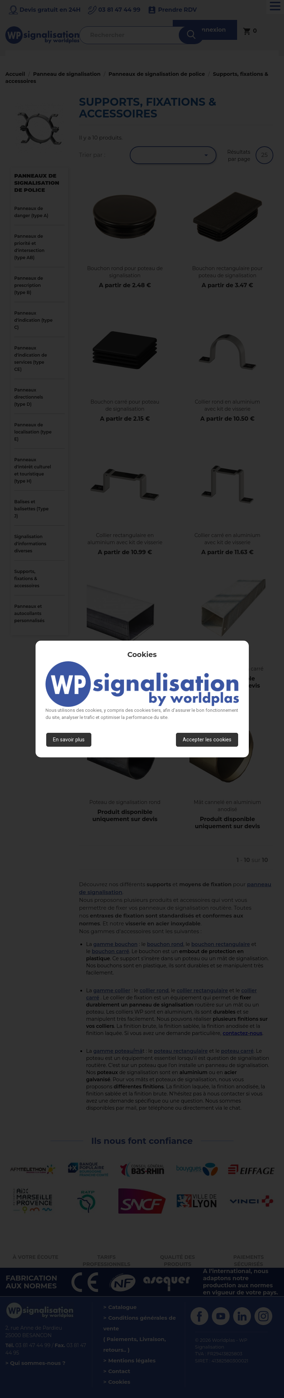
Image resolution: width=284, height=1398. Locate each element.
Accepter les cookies (207, 740)
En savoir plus (69, 740)
